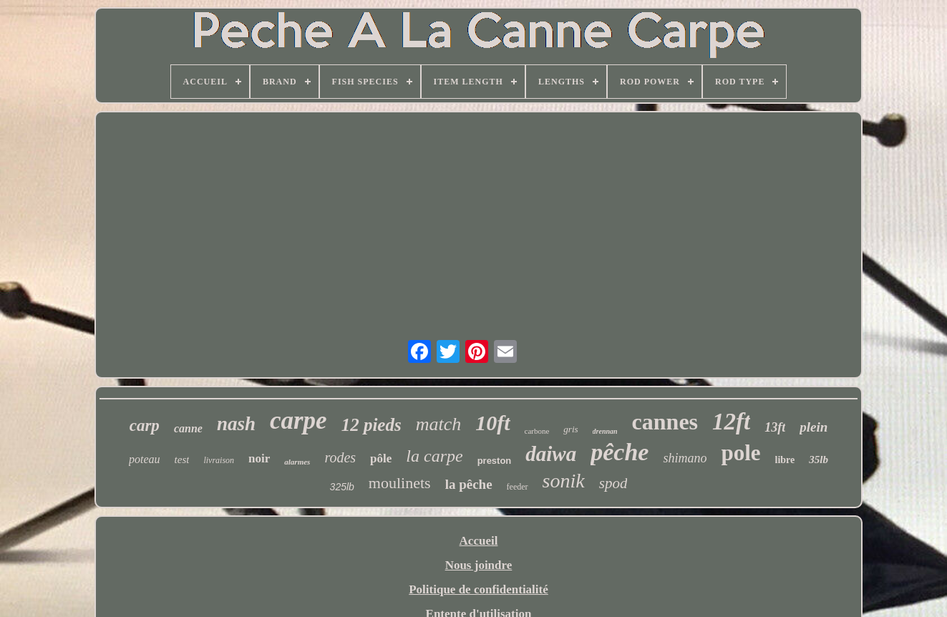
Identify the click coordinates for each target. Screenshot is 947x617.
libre (785, 460)
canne (188, 428)
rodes (340, 457)
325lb (342, 486)
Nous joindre (479, 565)
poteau (144, 459)
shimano (684, 458)
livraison (218, 460)
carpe (298, 420)
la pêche (468, 484)
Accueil (479, 541)
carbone (537, 431)
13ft (774, 427)
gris (570, 429)
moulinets (400, 483)
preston (494, 460)
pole (740, 452)
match (439, 424)
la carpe (434, 456)
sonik (564, 481)
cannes (665, 421)
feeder (517, 487)
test (182, 459)
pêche (620, 452)
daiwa (550, 453)
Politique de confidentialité (478, 589)
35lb (818, 459)
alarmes (297, 461)
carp (145, 425)
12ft (731, 421)
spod (613, 483)
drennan (605, 431)
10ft (492, 422)
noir (259, 458)
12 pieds (371, 424)
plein (813, 426)
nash (236, 423)
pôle (381, 458)
